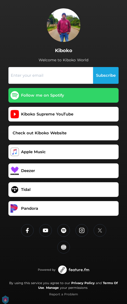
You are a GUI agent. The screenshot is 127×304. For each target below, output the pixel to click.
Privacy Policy (83, 283)
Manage (52, 288)
